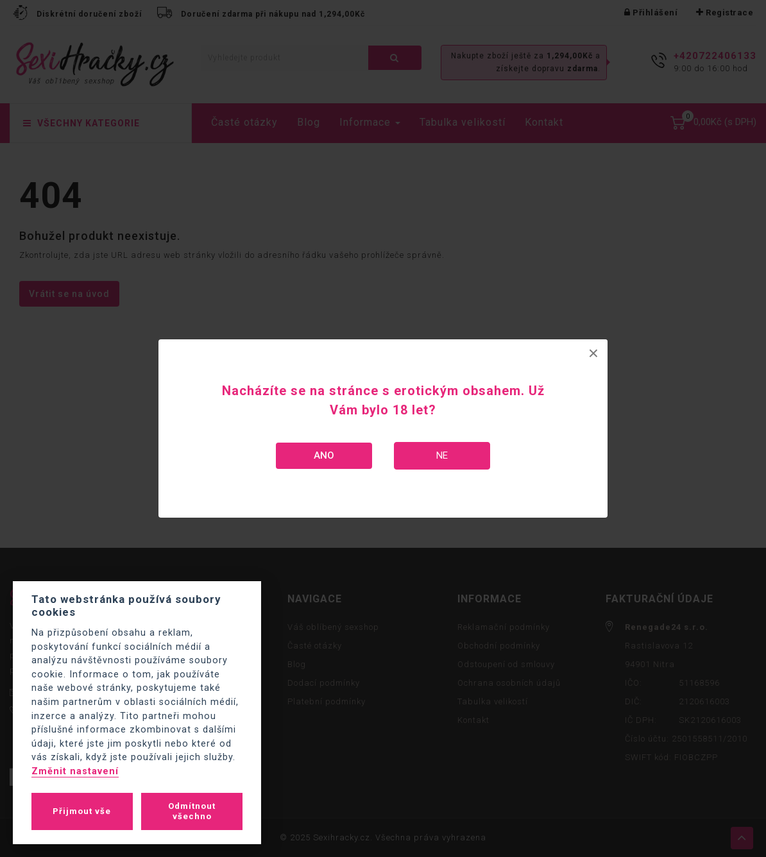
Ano (324, 455)
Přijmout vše (82, 811)
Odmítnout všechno (192, 811)
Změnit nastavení (75, 771)
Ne (442, 455)
